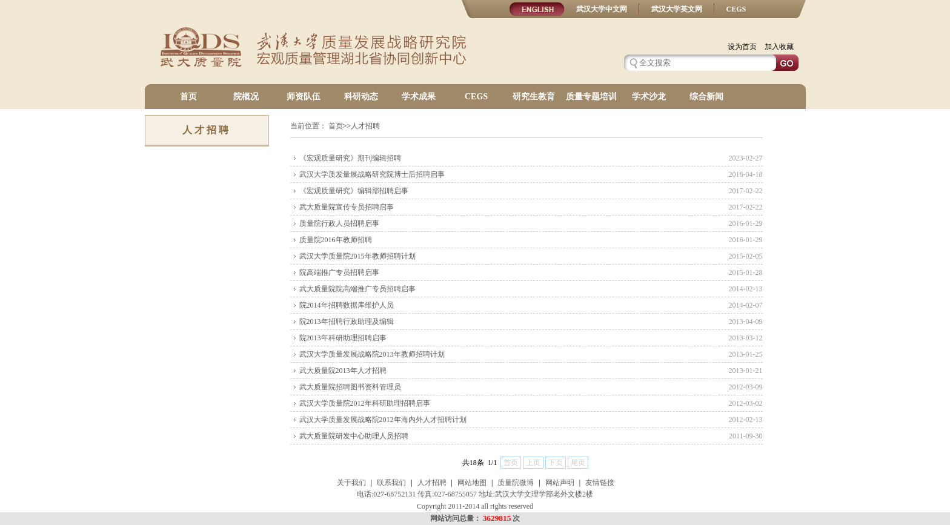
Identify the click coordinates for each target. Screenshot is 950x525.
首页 (188, 96)
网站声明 (559, 482)
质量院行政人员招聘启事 (339, 223)
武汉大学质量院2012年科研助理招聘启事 (364, 403)
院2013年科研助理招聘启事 (343, 338)
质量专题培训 (591, 96)
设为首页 (742, 46)
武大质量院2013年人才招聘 (343, 370)
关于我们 (351, 482)
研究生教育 (534, 96)
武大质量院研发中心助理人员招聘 (353, 436)
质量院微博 (515, 482)
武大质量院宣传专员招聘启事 (346, 207)
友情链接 (599, 482)
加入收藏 (779, 46)
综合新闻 (706, 96)
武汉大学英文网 (676, 9)
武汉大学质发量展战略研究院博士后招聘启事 (372, 174)
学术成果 (419, 96)
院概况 (246, 96)
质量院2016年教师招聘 (335, 240)
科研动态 (361, 96)
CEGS (736, 9)
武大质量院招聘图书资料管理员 (350, 387)
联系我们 (391, 482)
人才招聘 (432, 482)
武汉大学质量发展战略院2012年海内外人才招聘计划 (383, 419)
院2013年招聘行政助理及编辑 (346, 321)
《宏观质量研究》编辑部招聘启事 (353, 191)
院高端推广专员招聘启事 (339, 272)
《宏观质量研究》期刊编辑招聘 (350, 158)
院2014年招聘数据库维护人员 (346, 305)
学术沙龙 (649, 96)
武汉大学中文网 (601, 9)
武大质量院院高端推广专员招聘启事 (357, 289)
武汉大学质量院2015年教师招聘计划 (357, 256)
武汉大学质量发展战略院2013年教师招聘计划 (372, 354)
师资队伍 (304, 96)
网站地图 (472, 482)
